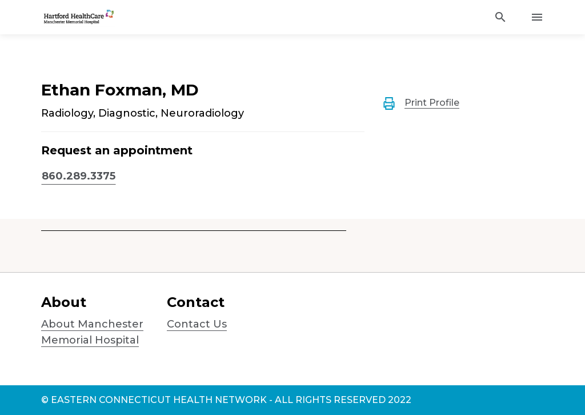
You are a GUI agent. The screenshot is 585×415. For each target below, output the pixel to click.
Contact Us (197, 324)
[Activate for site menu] (537, 17)
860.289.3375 (78, 176)
